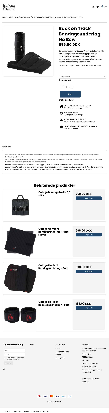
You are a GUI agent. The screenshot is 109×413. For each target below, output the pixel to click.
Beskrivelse (6, 147)
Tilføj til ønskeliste (66, 100)
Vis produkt (88, 198)
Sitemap (85, 382)
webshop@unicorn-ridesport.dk (92, 371)
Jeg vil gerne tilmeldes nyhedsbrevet (16, 358)
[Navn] (14, 350)
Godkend (8, 363)
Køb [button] (70, 94)
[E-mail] (14, 354)
